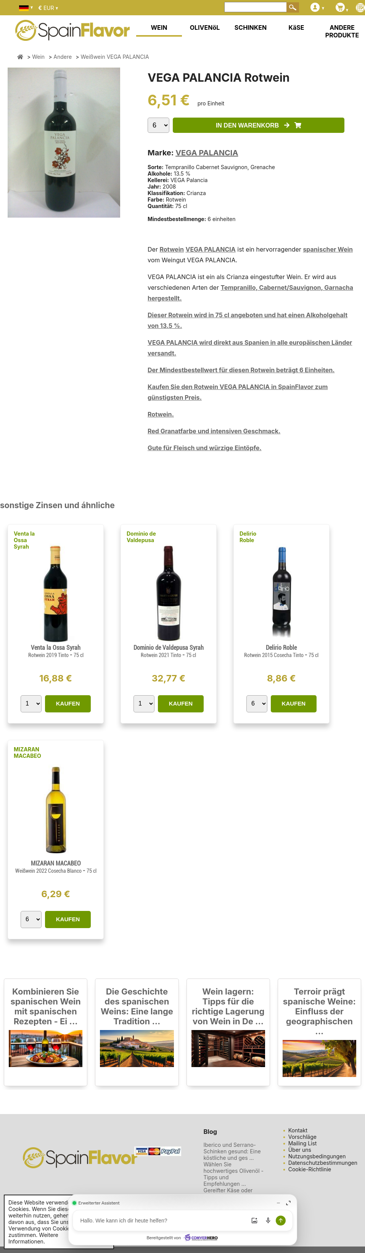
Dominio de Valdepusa (141, 536)
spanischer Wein (328, 249)
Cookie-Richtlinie (309, 1169)
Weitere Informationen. (33, 1238)
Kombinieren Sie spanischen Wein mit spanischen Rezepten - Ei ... (45, 1006)
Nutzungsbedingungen (317, 1156)
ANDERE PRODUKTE (342, 31)
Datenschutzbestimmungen (322, 1162)
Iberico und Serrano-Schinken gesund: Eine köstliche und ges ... (231, 1151)
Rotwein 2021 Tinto (161, 655)
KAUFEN (68, 703)
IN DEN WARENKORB (258, 125)
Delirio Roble (248, 536)
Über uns (299, 1149)
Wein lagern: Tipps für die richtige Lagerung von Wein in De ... (228, 1006)
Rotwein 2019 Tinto (49, 655)
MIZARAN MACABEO (27, 752)
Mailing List (302, 1143)
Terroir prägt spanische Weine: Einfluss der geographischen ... (319, 1011)
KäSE (296, 27)
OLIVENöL (205, 27)
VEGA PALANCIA (206, 152)
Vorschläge (302, 1137)
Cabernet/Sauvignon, (291, 287)
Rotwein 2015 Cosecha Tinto (274, 655)
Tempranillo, (239, 287)
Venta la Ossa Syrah (24, 540)
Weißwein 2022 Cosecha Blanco (49, 871)
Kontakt (297, 1130)
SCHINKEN (251, 27)
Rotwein (171, 249)
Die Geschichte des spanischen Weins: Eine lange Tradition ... (137, 1006)
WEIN (159, 27)
